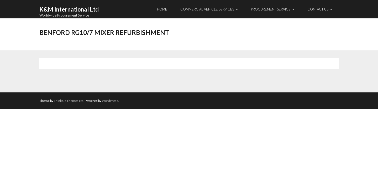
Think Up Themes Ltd (68, 101)
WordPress (110, 101)
